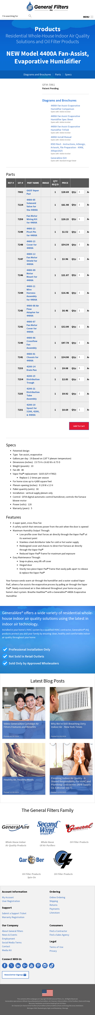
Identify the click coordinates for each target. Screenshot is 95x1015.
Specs (68, 74)
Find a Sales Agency (59, 934)
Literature (55, 912)
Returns (53, 904)
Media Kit (7, 950)
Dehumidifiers (52, 1006)
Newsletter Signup (15, 975)
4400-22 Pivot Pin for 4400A (32, 232)
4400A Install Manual (61, 137)
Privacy (53, 950)
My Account (8, 897)
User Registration (11, 901)
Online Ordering (57, 897)
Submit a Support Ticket (14, 913)
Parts (58, 74)
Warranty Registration (13, 917)
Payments (55, 908)
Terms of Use (56, 947)
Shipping (54, 901)
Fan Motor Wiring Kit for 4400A (32, 219)
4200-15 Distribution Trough (33, 379)
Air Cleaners (16, 1006)
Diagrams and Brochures (37, 74)
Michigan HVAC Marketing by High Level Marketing (44, 1008)
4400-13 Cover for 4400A (32, 244)
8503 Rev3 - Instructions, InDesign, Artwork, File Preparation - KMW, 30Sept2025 (68, 147)
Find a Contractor (58, 931)
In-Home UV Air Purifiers (29, 1006)
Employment (8, 938)
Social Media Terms (12, 942)
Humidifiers (42, 1006)
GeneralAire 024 (58, 157)
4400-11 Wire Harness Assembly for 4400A (32, 293)
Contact (6, 946)
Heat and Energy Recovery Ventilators (70, 1006)
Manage (65, 1008)
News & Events (9, 934)
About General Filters (12, 931)
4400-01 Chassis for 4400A (32, 357)
